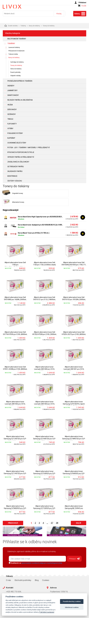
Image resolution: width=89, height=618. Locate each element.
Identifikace (12, 175)
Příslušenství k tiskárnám (16, 50)
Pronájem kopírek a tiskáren (19, 80)
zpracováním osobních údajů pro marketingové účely (40, 553)
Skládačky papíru (14, 170)
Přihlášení (82, 2)
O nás (8, 570)
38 (57, 514)
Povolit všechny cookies (72, 601)
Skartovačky (13, 94)
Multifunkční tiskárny (16, 38)
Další (78, 514)
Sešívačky (11, 113)
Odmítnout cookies (72, 607)
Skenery (10, 85)
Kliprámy (11, 137)
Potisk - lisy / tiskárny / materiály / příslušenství (28, 146)
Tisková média (13, 53)
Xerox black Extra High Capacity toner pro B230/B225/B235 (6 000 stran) (40, 208)
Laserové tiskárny (14, 46)
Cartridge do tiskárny (17, 61)
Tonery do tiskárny (16, 64)
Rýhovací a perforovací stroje (20, 151)
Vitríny (10, 127)
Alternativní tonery (57, 193)
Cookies (45, 570)
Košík (83, 10)
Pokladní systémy (15, 132)
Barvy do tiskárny (34, 25)
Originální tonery (13, 193)
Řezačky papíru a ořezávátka (20, 99)
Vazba (10, 104)
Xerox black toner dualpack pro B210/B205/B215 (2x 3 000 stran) (40, 216)
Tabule (10, 118)
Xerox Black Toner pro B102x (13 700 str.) (33, 224)
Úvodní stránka (11, 24)
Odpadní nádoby (15, 74)
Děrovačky (12, 108)
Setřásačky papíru (15, 165)
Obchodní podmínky (22, 570)
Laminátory (12, 89)
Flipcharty (12, 123)
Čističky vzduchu (14, 180)
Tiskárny (23, 25)
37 (52, 514)
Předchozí (13, 514)
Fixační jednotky (15, 71)
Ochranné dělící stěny (16, 142)
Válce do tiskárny (15, 68)
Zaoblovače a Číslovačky (18, 161)
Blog (37, 570)
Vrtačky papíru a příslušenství (20, 156)
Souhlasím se (34, 553)
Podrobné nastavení (46, 612)
